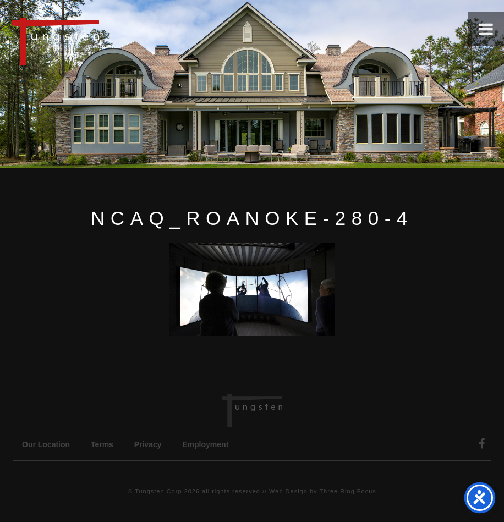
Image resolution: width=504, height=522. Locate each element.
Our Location (46, 444)
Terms (102, 444)
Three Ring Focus (347, 491)
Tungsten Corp (158, 491)
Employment (205, 444)
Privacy (148, 444)
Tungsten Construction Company (93, 41)
